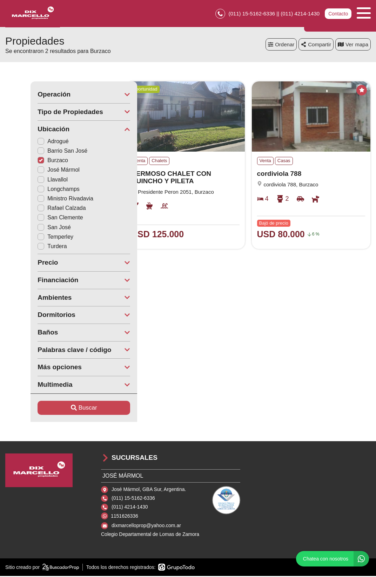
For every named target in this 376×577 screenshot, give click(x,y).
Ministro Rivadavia (40, 199)
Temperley (30, 237)
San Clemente (35, 218)
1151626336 (124, 517)
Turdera (26, 247)
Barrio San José (37, 151)
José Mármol (33, 170)
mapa (353, 45)
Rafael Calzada (36, 209)
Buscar (59, 408)
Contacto (338, 14)
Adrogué (27, 142)
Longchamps (33, 190)
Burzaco (27, 161)
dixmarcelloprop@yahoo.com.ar (146, 526)
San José (29, 228)
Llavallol (27, 180)
